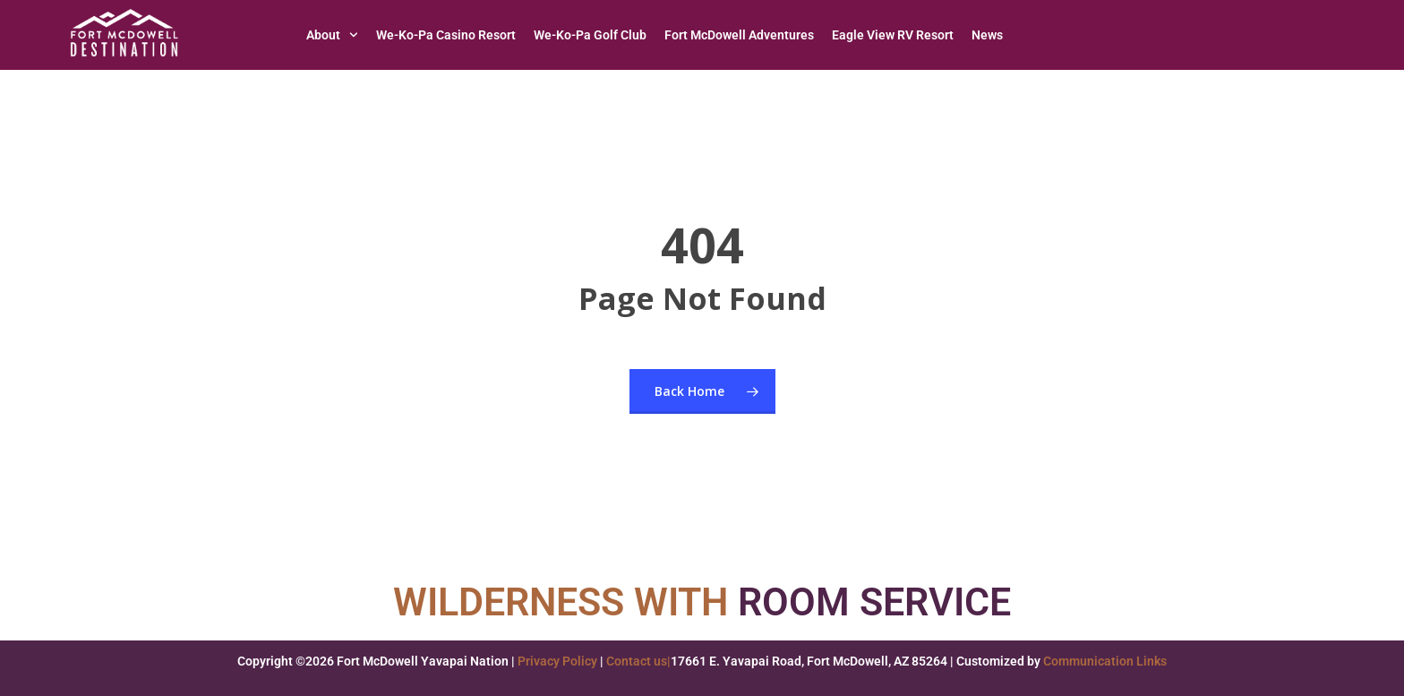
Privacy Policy (557, 661)
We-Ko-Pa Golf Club (590, 35)
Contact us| (638, 661)
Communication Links (1105, 661)
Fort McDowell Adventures (739, 35)
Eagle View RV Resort (893, 35)
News (987, 35)
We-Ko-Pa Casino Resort (446, 35)
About (332, 35)
